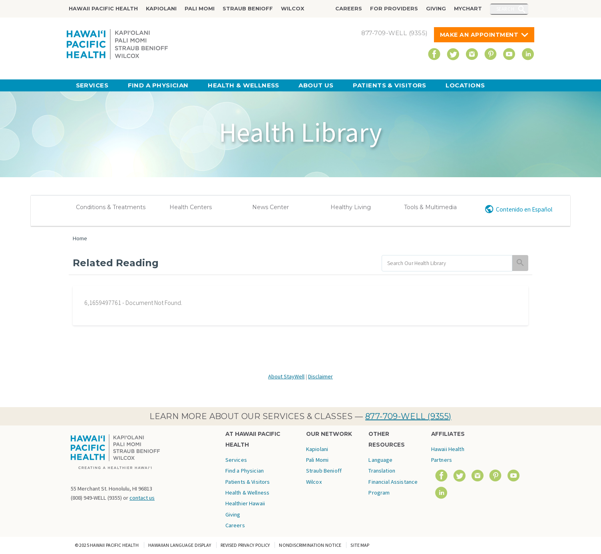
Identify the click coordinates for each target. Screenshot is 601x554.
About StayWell (286, 376)
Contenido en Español (524, 209)
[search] (447, 263)
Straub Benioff (248, 9)
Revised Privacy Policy (245, 545)
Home (80, 238)
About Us (316, 85)
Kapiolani (161, 9)
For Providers (394, 9)
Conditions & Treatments (110, 207)
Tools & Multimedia (430, 207)
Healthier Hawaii (245, 503)
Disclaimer (320, 376)
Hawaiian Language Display (179, 545)
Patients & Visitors (389, 85)
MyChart (468, 9)
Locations (465, 85)
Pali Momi (200, 9)
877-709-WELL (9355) (408, 416)
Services (92, 85)
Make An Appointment (479, 34)
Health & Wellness (243, 85)
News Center (270, 207)
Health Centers (190, 207)
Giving (436, 9)
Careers (348, 9)
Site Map (359, 545)
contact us (142, 497)
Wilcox (292, 9)
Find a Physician (158, 85)
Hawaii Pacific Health (103, 9)
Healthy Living (350, 207)
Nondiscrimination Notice (310, 545)
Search (505, 9)
